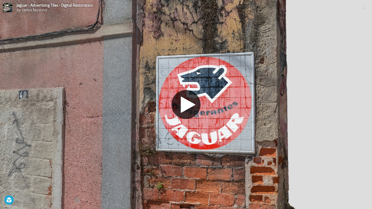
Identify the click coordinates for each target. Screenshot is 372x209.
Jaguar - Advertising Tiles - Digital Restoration (55, 5)
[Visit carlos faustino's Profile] (7, 7)
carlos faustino (34, 9)
